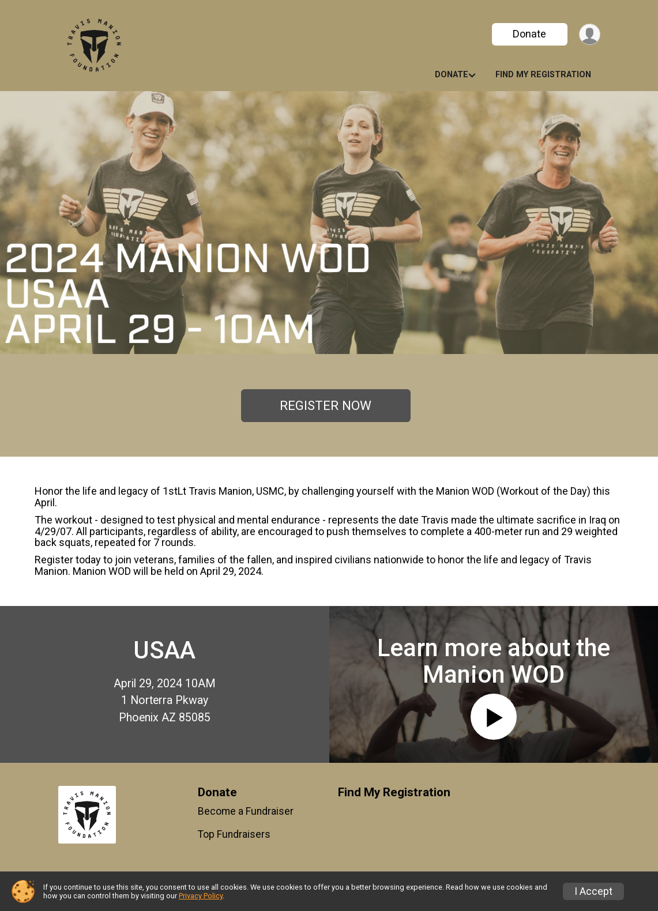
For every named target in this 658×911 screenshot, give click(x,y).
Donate (529, 34)
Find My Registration (543, 75)
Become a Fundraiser (246, 811)
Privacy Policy (201, 895)
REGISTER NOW (325, 405)
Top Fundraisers (234, 834)
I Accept (593, 891)
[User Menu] (589, 34)
